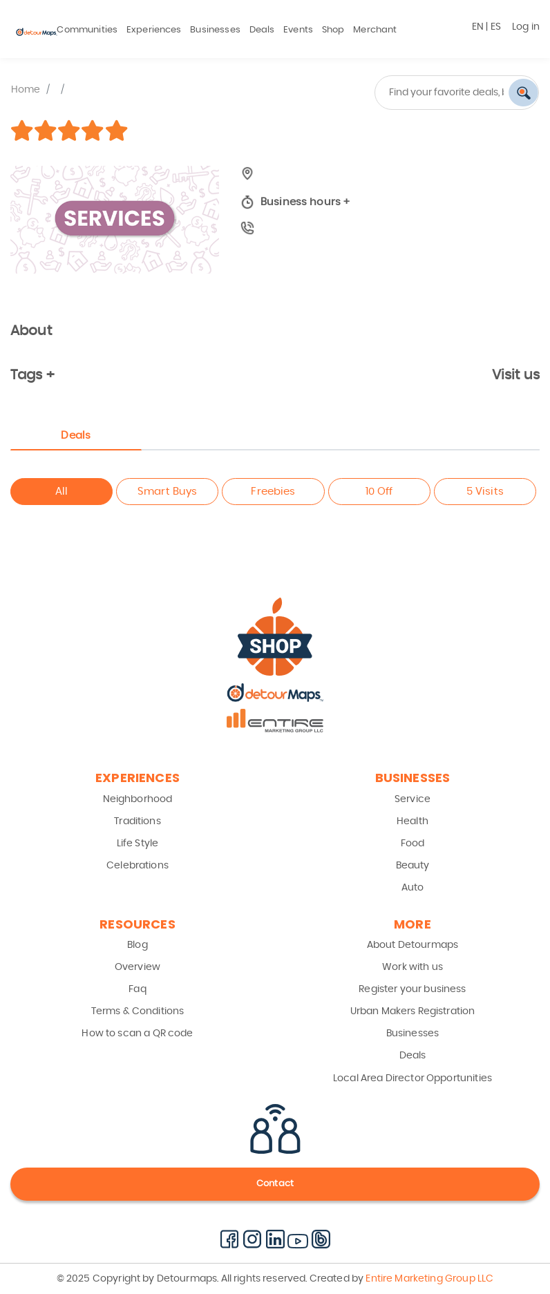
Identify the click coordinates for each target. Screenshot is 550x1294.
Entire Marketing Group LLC (428, 1279)
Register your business (412, 989)
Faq (137, 989)
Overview (137, 967)
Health (412, 821)
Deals (262, 30)
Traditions (137, 821)
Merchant (375, 30)
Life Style (138, 843)
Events (298, 30)
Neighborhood (138, 799)
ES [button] (496, 27)
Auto (412, 888)
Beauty (413, 865)
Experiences (154, 30)
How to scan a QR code (137, 1033)
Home (26, 90)
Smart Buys (168, 491)
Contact (275, 1183)
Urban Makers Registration (412, 1011)
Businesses (215, 30)
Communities (87, 30)
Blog (137, 945)
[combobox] (412, 92)
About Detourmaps (412, 945)
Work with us (412, 967)
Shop (333, 30)
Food (413, 843)
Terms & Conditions (137, 1011)
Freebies (273, 491)
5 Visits (485, 491)
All (61, 491)
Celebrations (137, 865)
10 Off (379, 491)
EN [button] (478, 27)
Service (412, 799)
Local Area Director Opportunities (412, 1078)
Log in (526, 27)
